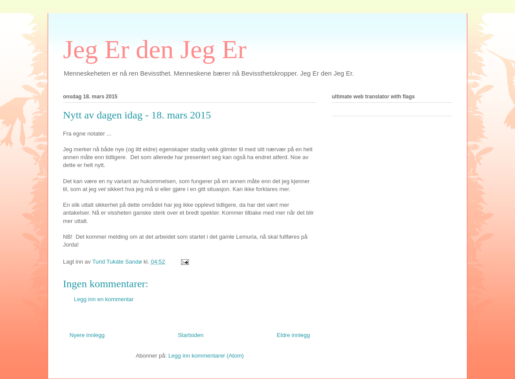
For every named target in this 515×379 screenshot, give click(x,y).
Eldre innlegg (293, 335)
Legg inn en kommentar (104, 299)
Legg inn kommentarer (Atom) (206, 355)
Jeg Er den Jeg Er (155, 49)
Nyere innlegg (87, 335)
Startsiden (191, 335)
